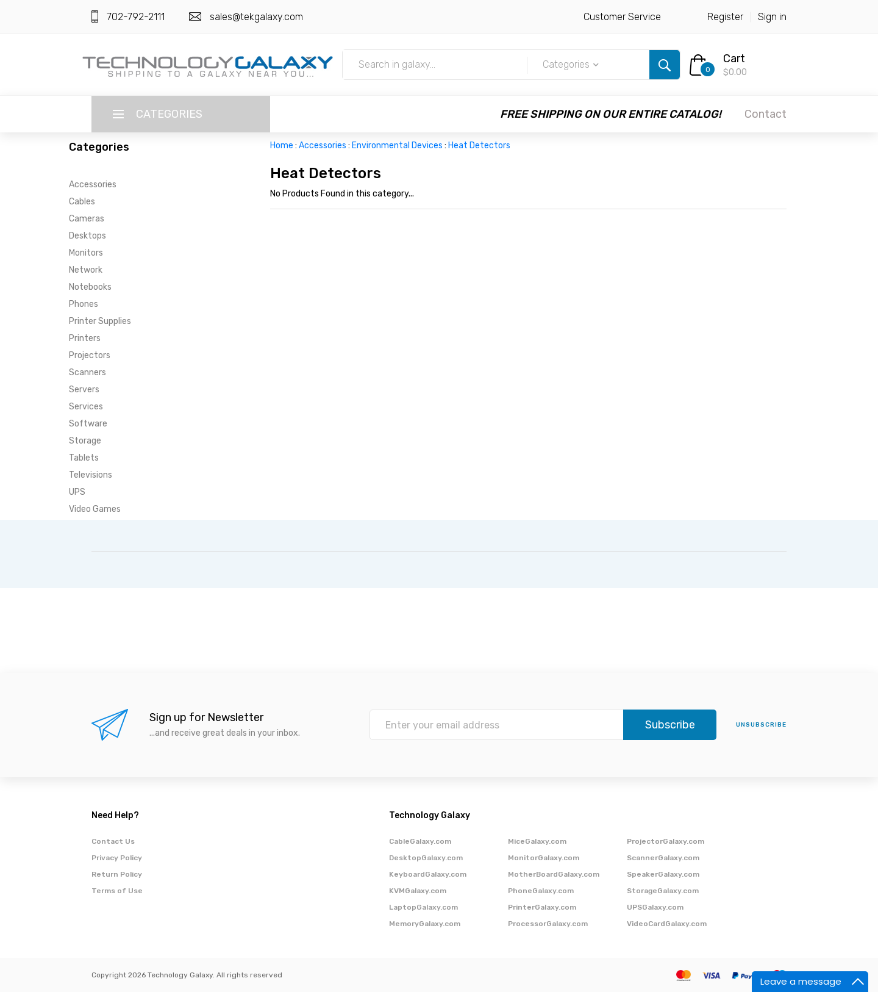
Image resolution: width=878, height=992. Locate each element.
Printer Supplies (100, 321)
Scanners (87, 372)
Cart (734, 58)
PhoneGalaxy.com (541, 890)
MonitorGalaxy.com (543, 858)
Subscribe (670, 724)
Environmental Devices (397, 145)
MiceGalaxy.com (537, 841)
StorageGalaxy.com (663, 890)
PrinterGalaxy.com (542, 907)
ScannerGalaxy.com (663, 858)
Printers (85, 338)
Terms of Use (117, 890)
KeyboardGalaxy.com (427, 874)
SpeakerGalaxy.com (663, 874)
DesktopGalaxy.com (426, 858)
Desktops (87, 236)
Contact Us (113, 841)
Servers (84, 389)
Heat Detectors (479, 145)
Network (85, 270)
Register (725, 17)
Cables (82, 201)
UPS (77, 492)
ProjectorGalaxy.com (665, 841)
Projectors (89, 355)
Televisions (90, 475)
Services (86, 406)
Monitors (86, 253)
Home (281, 145)
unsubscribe (761, 724)
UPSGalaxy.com (655, 907)
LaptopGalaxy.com (423, 907)
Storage (85, 441)
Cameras (86, 219)
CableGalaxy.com (420, 841)
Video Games (95, 509)
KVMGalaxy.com (417, 890)
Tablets (84, 458)
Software (88, 424)
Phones (83, 304)
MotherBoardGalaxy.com (553, 874)
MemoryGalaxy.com (424, 923)
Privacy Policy (116, 858)
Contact (765, 114)
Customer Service (622, 17)
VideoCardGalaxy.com (667, 923)
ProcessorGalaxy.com (548, 923)
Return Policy (116, 874)
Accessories (92, 184)
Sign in (772, 17)
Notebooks (90, 287)
